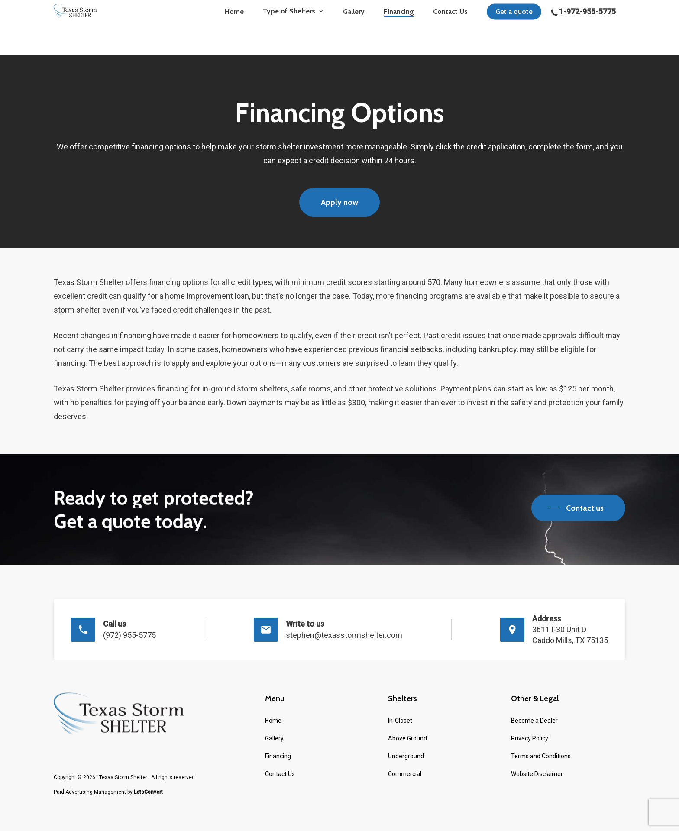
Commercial (404, 773)
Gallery (274, 737)
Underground (406, 755)
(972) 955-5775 (129, 635)
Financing (278, 755)
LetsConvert (148, 792)
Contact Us (280, 773)
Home (273, 720)
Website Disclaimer (537, 773)
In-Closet (400, 720)
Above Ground (407, 737)
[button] (339, 202)
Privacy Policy (529, 737)
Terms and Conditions (541, 755)
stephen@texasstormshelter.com (344, 635)
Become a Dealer (534, 720)
